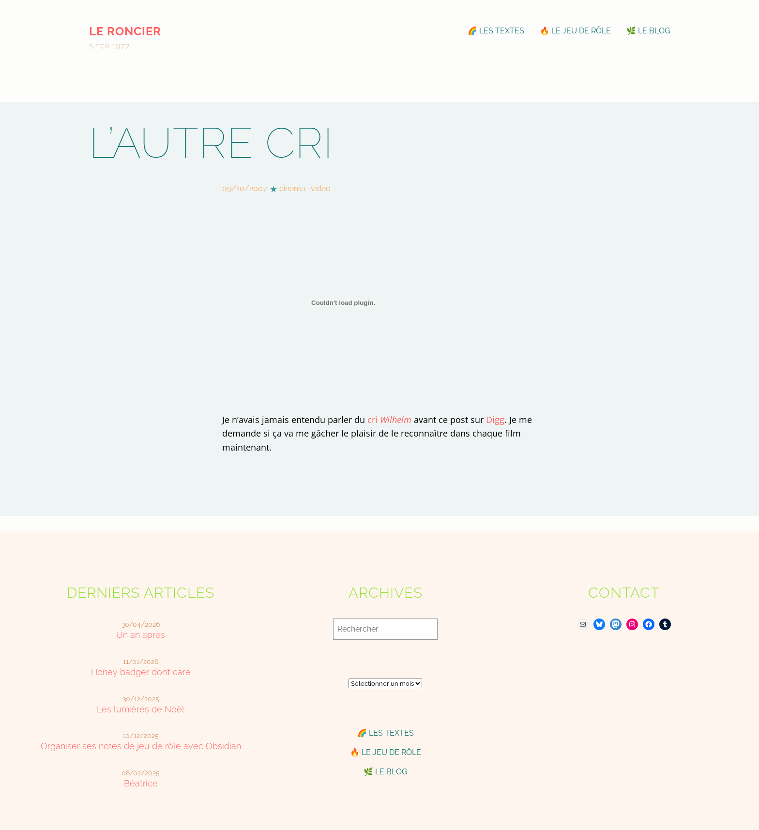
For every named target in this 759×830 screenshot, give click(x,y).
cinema (292, 188)
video (321, 188)
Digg (495, 419)
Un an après (140, 635)
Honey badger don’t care (141, 672)
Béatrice (141, 783)
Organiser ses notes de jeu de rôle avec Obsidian (141, 746)
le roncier (125, 31)
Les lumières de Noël (140, 709)
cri (389, 419)
